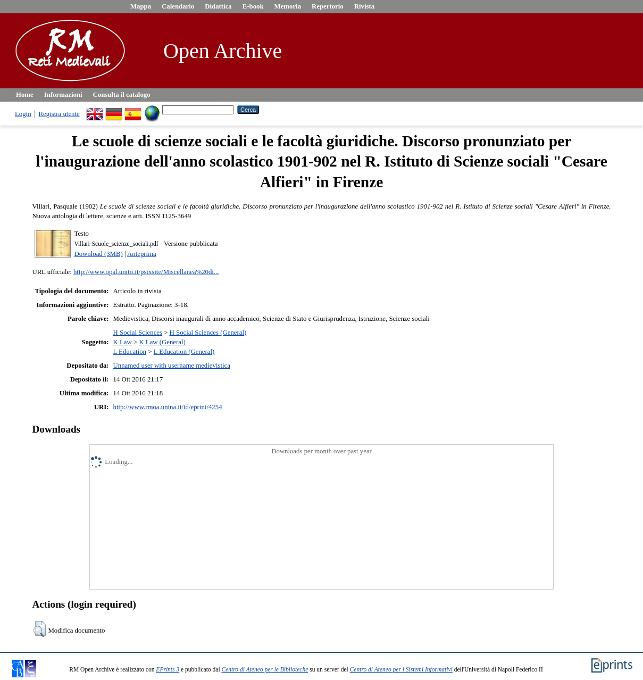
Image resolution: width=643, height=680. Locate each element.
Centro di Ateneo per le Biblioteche (265, 669)
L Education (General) (184, 351)
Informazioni (63, 94)
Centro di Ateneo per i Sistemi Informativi (401, 669)
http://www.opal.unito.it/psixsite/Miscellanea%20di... (146, 272)
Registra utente (59, 114)
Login (23, 114)
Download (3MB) (98, 254)
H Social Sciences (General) (208, 332)
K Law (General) (162, 342)
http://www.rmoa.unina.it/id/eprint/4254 (167, 407)
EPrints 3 (167, 669)
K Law (122, 342)
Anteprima (141, 254)
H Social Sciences (137, 332)
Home (25, 94)
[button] (40, 629)
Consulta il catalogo (122, 94)
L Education (129, 351)
